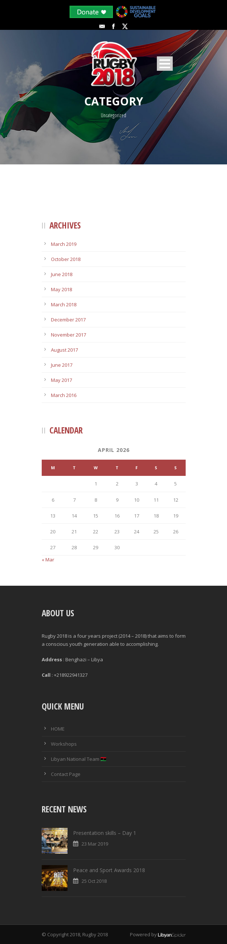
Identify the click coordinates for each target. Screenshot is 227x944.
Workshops (64, 744)
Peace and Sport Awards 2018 (109, 870)
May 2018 (61, 289)
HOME (58, 728)
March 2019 (63, 244)
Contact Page (65, 774)
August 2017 (64, 349)
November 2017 (68, 334)
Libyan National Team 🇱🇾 (78, 759)
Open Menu (165, 63)
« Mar (48, 559)
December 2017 (68, 319)
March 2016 (63, 395)
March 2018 (63, 304)
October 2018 (65, 259)
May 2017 (61, 380)
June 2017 (61, 365)
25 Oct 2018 (94, 881)
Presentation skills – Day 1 (104, 832)
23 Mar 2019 (95, 843)
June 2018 (61, 274)
